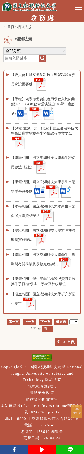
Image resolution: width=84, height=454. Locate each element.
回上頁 (68, 342)
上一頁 (29, 322)
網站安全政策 (42, 393)
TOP (77, 413)
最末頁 (61, 322)
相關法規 (24, 27)
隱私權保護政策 (42, 386)
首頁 (10, 27)
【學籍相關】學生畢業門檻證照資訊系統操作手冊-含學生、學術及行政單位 (43, 281)
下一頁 (45, 322)
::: (4, 27)
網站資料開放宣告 (42, 399)
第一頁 (14, 322)
